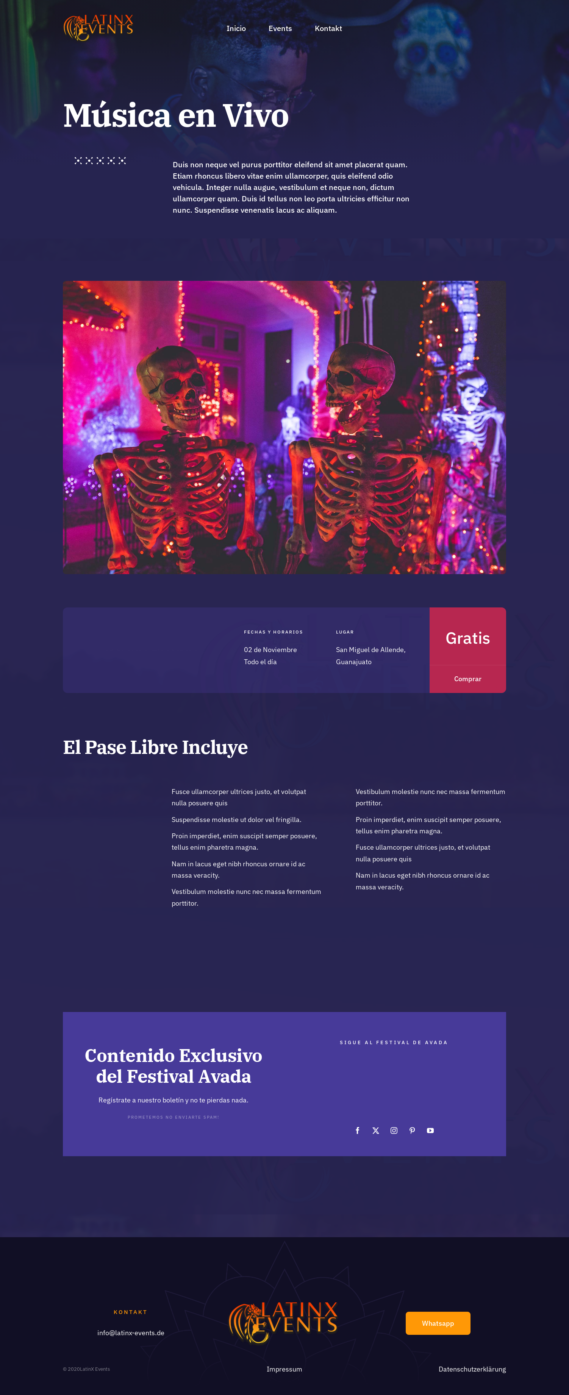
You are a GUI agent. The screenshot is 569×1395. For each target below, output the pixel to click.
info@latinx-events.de (130, 1332)
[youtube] (430, 1123)
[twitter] (376, 1123)
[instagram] (394, 1123)
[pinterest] (412, 1123)
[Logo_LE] (99, 16)
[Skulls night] (284, 284)
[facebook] (357, 1123)
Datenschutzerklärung (472, 1369)
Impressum (284, 1369)
